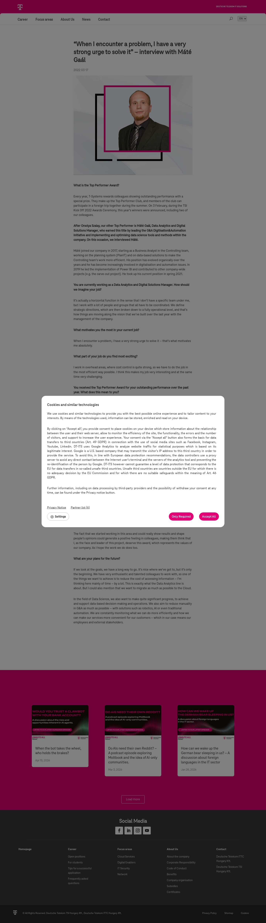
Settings (58, 516)
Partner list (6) (80, 507)
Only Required (181, 517)
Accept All (209, 517)
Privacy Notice (56, 507)
